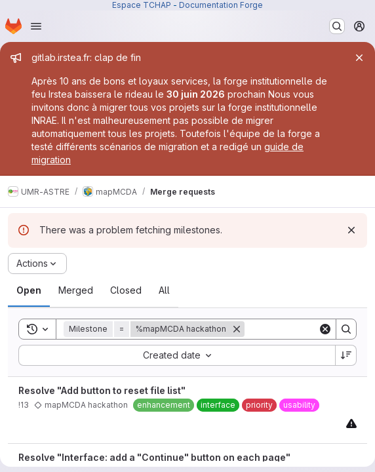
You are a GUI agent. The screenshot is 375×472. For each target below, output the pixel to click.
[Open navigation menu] (36, 26)
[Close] (359, 58)
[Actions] (37, 263)
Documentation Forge (221, 5)
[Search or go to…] (337, 26)
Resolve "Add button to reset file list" (102, 390)
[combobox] (176, 355)
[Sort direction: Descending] (346, 355)
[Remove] (237, 329)
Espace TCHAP (141, 5)
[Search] (346, 329)
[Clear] (325, 329)
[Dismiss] (351, 230)
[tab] (29, 290)
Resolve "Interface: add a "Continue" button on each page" (154, 457)
